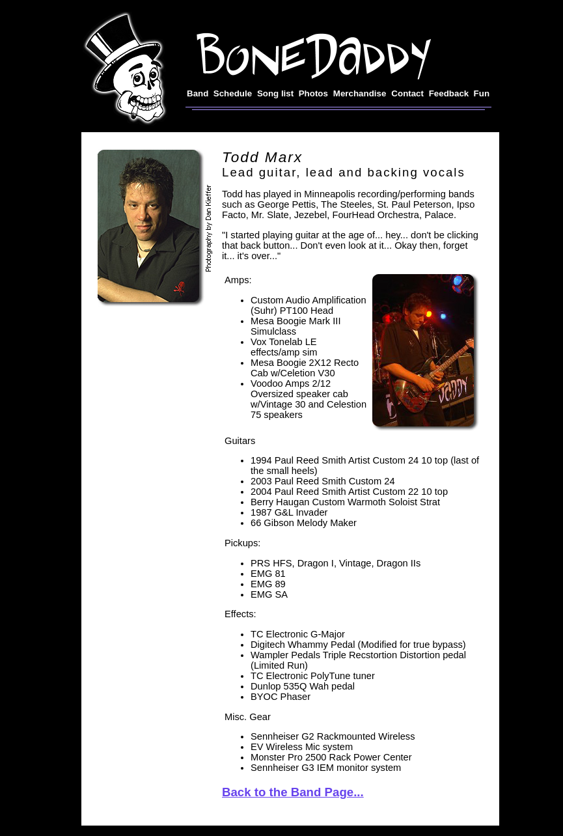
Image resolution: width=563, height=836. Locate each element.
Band (197, 93)
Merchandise (359, 93)
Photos (313, 93)
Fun (481, 93)
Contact (407, 93)
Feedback (449, 93)
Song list (275, 93)
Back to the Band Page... (293, 792)
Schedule (232, 93)
